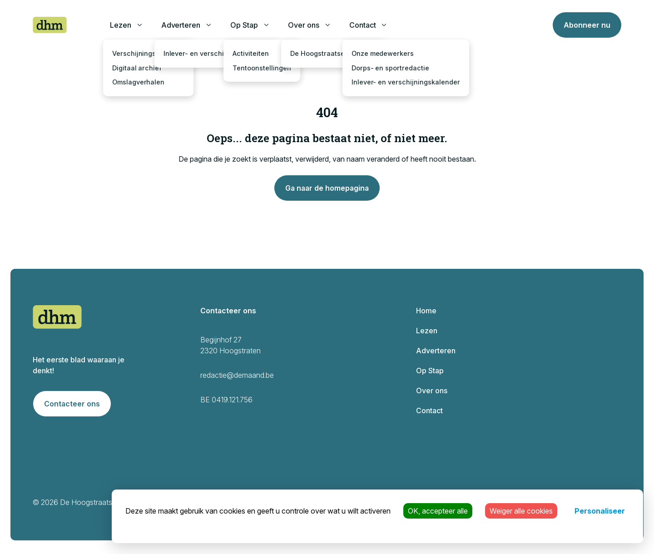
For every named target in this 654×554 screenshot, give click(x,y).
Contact (362, 25)
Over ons (303, 25)
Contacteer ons (72, 403)
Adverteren (181, 25)
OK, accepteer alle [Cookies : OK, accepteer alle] (438, 510)
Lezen (120, 25)
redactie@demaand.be (237, 375)
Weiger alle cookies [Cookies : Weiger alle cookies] (521, 510)
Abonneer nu (587, 25)
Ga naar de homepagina (327, 188)
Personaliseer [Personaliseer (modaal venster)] (600, 510)
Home (426, 310)
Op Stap (244, 25)
